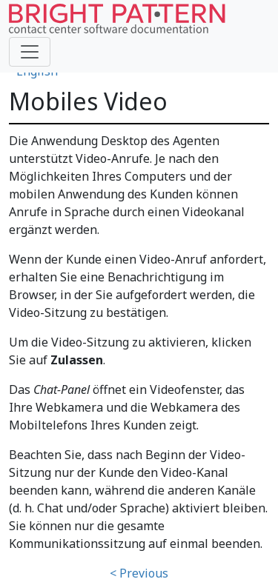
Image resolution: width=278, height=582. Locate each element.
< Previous (139, 573)
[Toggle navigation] (29, 52)
